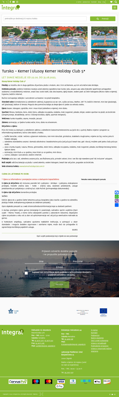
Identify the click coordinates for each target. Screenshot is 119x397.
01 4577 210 (48, 341)
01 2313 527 (69, 373)
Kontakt (94, 2)
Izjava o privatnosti (98, 343)
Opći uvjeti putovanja (99, 341)
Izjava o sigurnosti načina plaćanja (101, 350)
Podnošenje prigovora (99, 346)
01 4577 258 (40, 343)
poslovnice (86, 2)
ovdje (78, 278)
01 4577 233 (39, 341)
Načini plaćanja (97, 338)
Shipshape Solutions (41, 394)
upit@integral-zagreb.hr (45, 346)
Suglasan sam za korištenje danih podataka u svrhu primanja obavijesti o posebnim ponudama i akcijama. (58, 274)
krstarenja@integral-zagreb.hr (73, 344)
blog (99, 2)
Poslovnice (95, 335)
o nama (78, 2)
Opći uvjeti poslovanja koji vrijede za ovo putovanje (57, 236)
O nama (94, 330)
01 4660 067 (69, 339)
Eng (104, 2)
